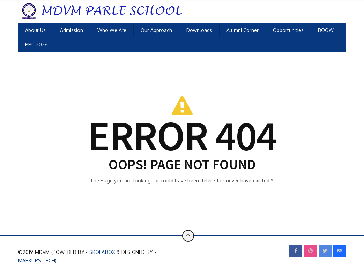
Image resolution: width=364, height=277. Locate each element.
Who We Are (111, 30)
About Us (35, 30)
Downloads (199, 30)
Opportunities (288, 30)
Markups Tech (36, 260)
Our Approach (156, 30)
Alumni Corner (242, 30)
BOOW (326, 30)
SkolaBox (102, 252)
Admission (71, 30)
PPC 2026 (36, 44)
